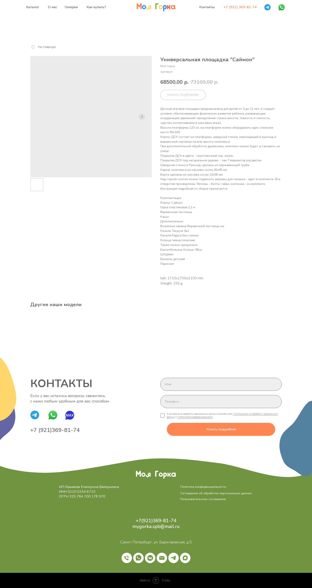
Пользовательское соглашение (203, 499)
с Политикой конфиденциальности (195, 416)
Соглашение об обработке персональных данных (216, 493)
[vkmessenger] (150, 558)
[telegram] (173, 558)
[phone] (221, 401)
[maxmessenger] (185, 558)
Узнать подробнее (221, 429)
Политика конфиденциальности (203, 487)
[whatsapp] (138, 558)
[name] (221, 384)
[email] (162, 558)
